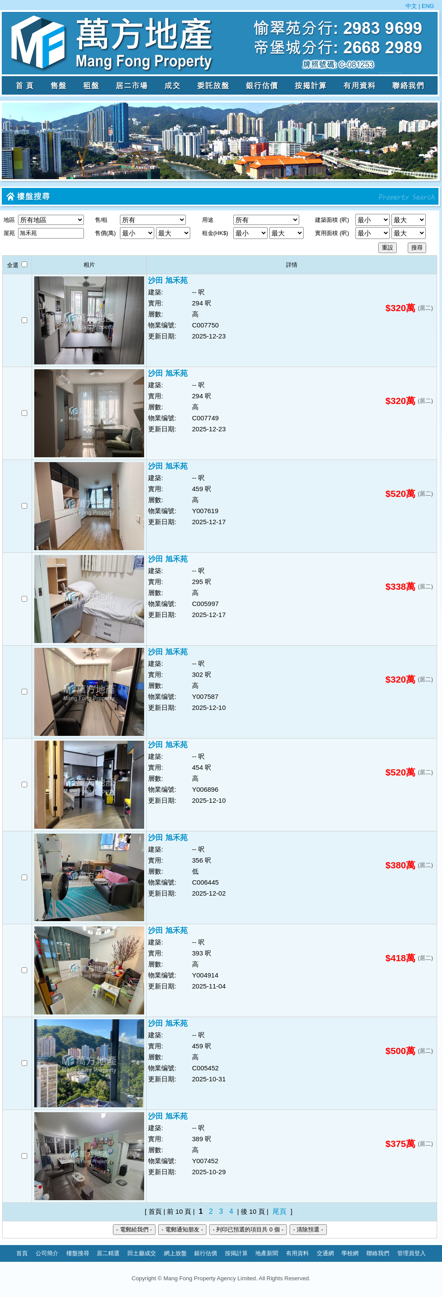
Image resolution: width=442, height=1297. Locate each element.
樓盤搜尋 (77, 1253)
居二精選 (108, 1253)
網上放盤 (175, 1253)
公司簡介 (47, 1253)
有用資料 (297, 1253)
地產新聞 (266, 1253)
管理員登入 (411, 1253)
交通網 (325, 1253)
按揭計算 (236, 1253)
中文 (412, 6)
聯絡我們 (377, 1253)
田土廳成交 (141, 1253)
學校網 (350, 1253)
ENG (427, 6)
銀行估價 (205, 1253)
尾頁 (279, 1211)
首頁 (22, 1253)
